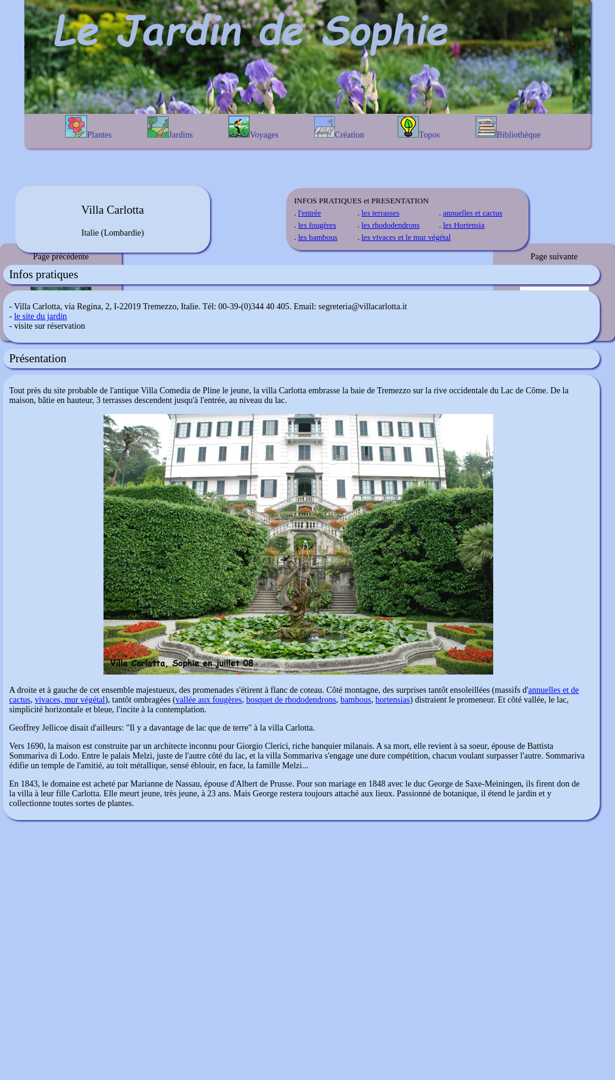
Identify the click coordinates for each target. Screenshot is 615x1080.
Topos (419, 127)
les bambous (318, 237)
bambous (355, 699)
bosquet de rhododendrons (291, 699)
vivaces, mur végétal (70, 699)
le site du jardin (40, 316)
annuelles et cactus (472, 212)
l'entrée (310, 212)
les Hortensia (464, 225)
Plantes (88, 127)
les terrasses (380, 212)
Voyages (253, 127)
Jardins (170, 127)
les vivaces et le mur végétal (406, 237)
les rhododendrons (391, 225)
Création (339, 127)
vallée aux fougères (208, 699)
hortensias (392, 699)
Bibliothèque (508, 127)
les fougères (317, 225)
